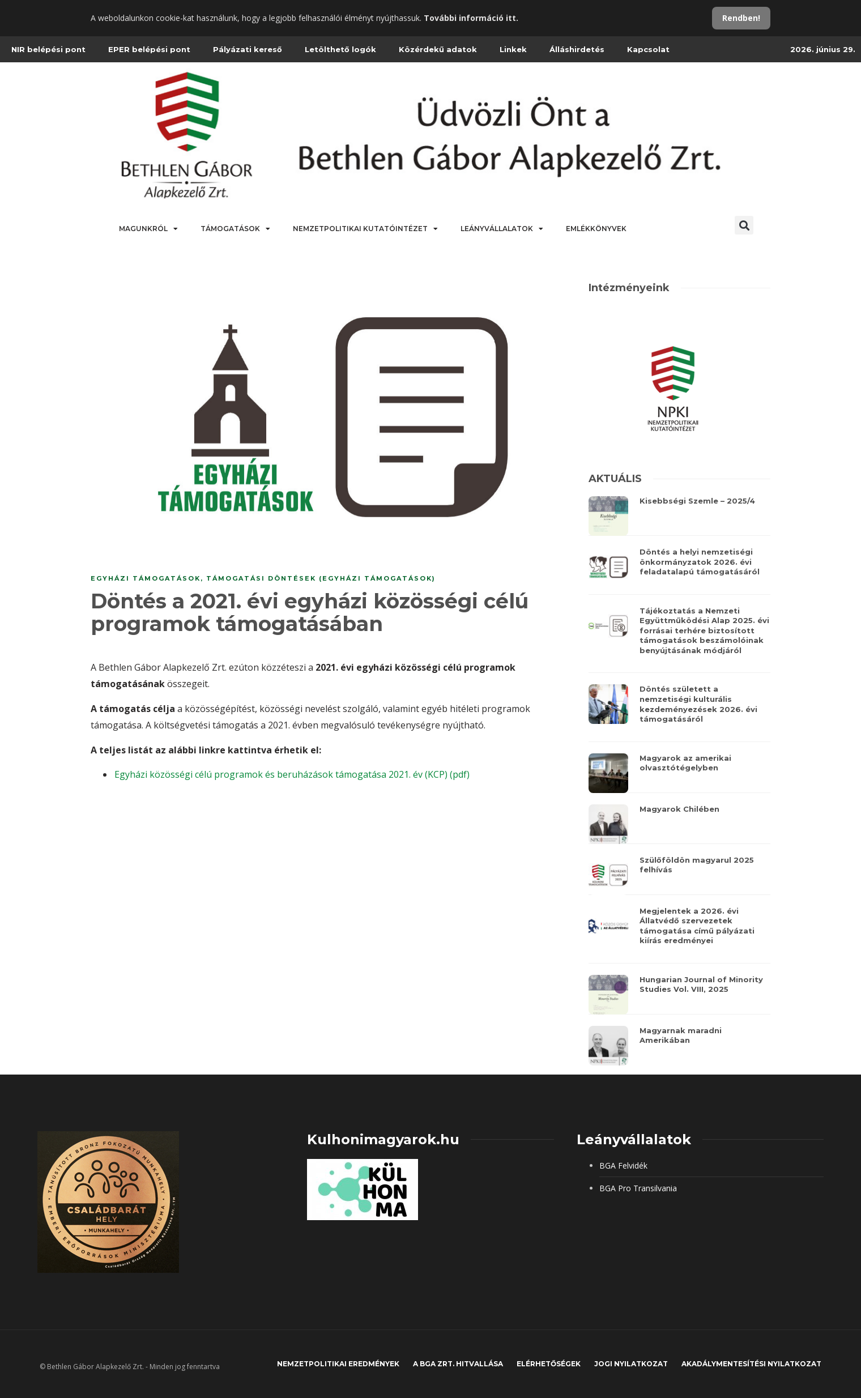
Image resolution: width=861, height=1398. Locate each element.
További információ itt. (471, 17)
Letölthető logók (340, 49)
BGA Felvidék (623, 1165)
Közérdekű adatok (438, 49)
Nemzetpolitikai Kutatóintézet (365, 229)
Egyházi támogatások (146, 578)
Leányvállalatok (502, 229)
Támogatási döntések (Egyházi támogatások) (321, 578)
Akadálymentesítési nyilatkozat (751, 1363)
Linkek (513, 49)
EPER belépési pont (149, 49)
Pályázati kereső (247, 49)
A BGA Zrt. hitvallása (458, 1363)
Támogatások (235, 229)
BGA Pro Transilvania (638, 1188)
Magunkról (148, 229)
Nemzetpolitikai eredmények (338, 1363)
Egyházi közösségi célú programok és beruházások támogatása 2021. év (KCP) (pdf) (292, 774)
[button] (744, 225)
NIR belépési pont (48, 49)
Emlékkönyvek (596, 228)
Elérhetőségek (549, 1363)
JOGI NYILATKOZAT (631, 1363)
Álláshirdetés (576, 49)
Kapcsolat (648, 49)
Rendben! (741, 17)
